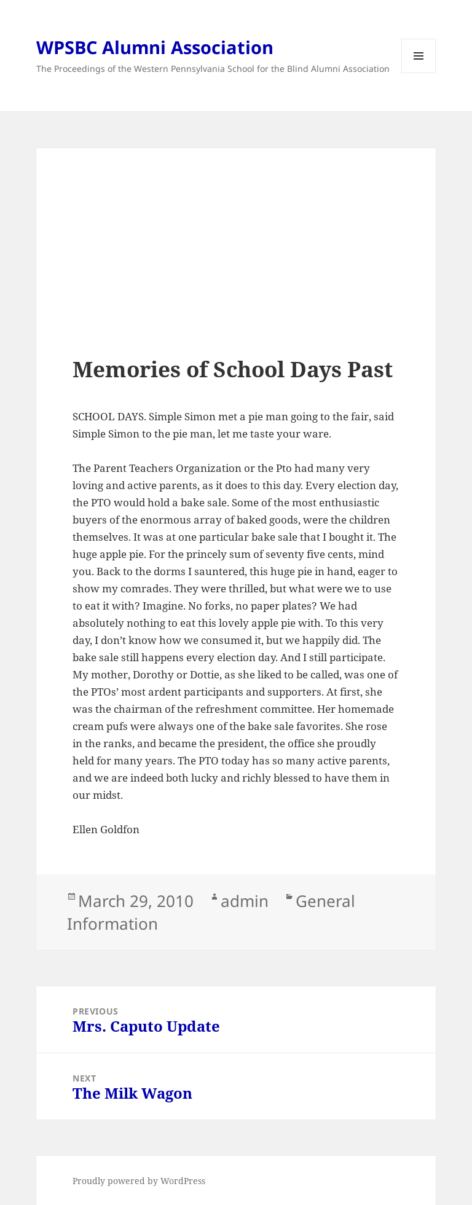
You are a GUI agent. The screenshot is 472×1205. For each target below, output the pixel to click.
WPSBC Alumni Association (154, 47)
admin (245, 901)
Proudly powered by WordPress (139, 1181)
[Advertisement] (236, 270)
